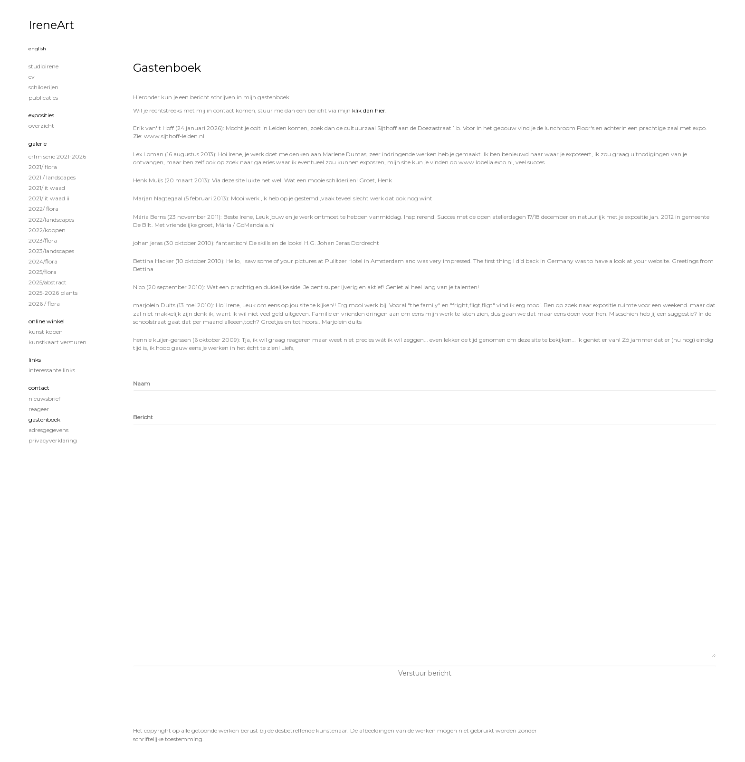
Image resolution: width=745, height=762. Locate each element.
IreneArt (51, 25)
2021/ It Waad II (49, 198)
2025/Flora (43, 271)
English (37, 49)
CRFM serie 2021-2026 (57, 156)
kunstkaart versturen (57, 342)
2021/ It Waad (47, 187)
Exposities (41, 115)
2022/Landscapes (51, 219)
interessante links (52, 370)
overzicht (41, 125)
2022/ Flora (43, 208)
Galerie (38, 143)
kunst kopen (46, 331)
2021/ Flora (43, 166)
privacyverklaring (53, 440)
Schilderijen (43, 87)
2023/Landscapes (51, 250)
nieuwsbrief (44, 398)
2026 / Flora (44, 303)
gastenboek (44, 419)
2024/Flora (43, 261)
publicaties (43, 97)
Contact (39, 387)
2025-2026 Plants (53, 292)
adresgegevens (48, 429)
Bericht (143, 417)
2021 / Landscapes (52, 177)
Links (35, 359)
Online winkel (47, 321)
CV (32, 76)
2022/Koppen (47, 230)
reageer (39, 409)
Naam (141, 383)
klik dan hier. (369, 110)
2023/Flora (43, 240)
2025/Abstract (48, 282)
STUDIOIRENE (43, 66)
